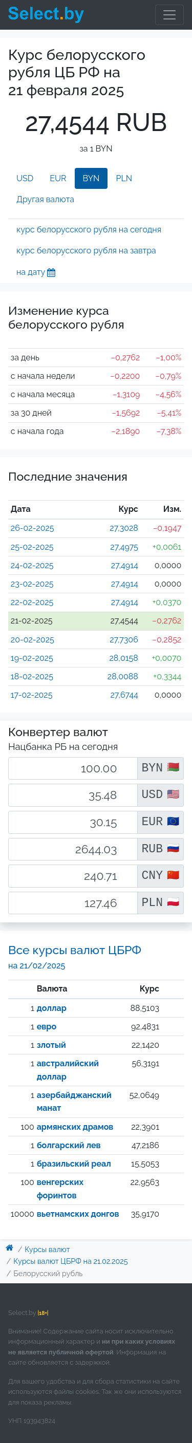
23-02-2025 (32, 584)
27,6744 (124, 695)
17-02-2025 (32, 695)
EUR (58, 178)
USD (24, 178)
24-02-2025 (32, 565)
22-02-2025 (32, 602)
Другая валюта (45, 199)
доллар (52, 1008)
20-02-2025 (32, 639)
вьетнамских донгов (78, 1214)
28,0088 (123, 676)
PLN (124, 178)
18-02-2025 (32, 676)
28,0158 (124, 658)
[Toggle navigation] (169, 15)
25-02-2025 (32, 547)
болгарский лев (69, 1145)
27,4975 (124, 547)
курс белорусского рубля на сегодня (88, 229)
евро (46, 1026)
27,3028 (124, 528)
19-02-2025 (32, 658)
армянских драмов (75, 1127)
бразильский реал (74, 1164)
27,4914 (124, 565)
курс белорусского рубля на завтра (86, 250)
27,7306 (124, 639)
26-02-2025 (32, 528)
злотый (51, 1045)
